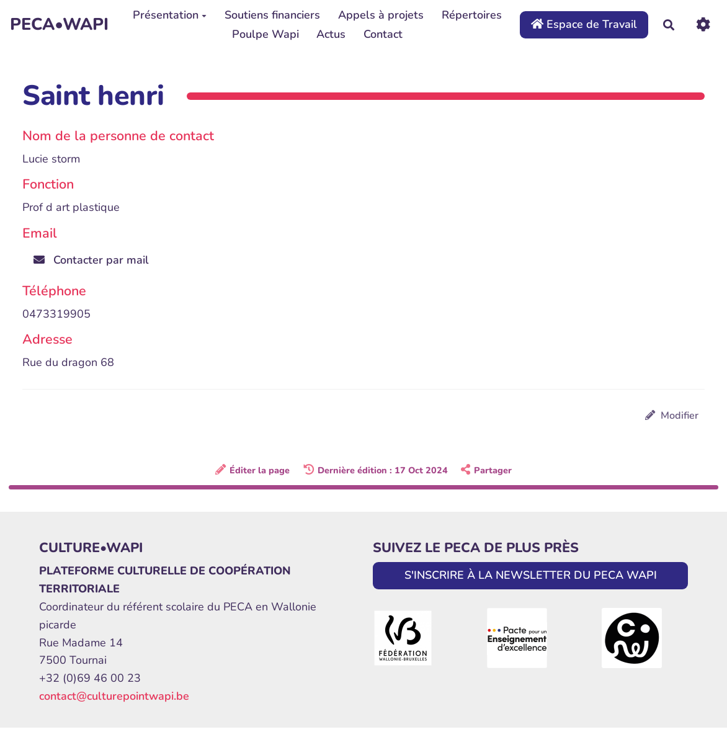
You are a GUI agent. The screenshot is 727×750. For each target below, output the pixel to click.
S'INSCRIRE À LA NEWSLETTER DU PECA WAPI (530, 575)
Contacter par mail (91, 259)
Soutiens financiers (272, 14)
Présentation (170, 14)
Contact (383, 34)
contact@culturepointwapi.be (114, 696)
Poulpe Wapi (265, 34)
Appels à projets (381, 14)
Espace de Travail (584, 24)
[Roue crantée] (703, 24)
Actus (331, 34)
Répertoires (472, 14)
